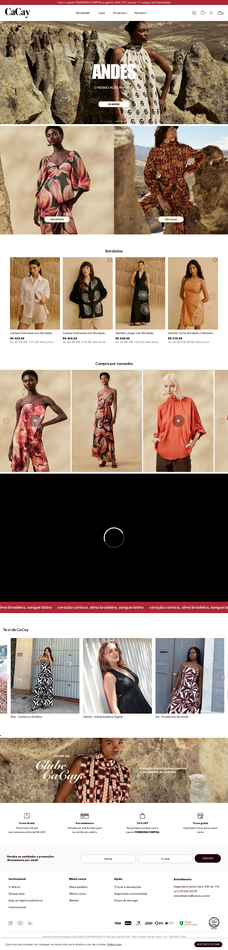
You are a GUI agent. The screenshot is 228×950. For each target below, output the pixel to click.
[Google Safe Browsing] (188, 923)
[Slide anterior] (6, 72)
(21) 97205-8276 (185, 891)
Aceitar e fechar (208, 944)
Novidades (83, 13)
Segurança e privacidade (130, 893)
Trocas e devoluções (127, 887)
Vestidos (140, 13)
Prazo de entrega (126, 900)
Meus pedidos (78, 887)
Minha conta (77, 893)
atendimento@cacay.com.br (192, 896)
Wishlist (74, 900)
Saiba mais (114, 944)
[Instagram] (10, 923)
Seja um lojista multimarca (26, 900)
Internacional (17, 907)
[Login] (211, 13)
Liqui (102, 13)
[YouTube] (20, 923)
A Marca (14, 887)
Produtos (119, 13)
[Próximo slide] (221, 72)
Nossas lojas (17, 893)
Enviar (208, 858)
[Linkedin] (30, 923)
